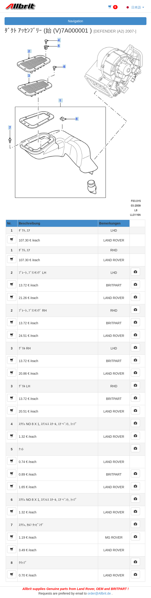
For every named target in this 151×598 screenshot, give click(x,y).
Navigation (75, 21)
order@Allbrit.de (99, 593)
